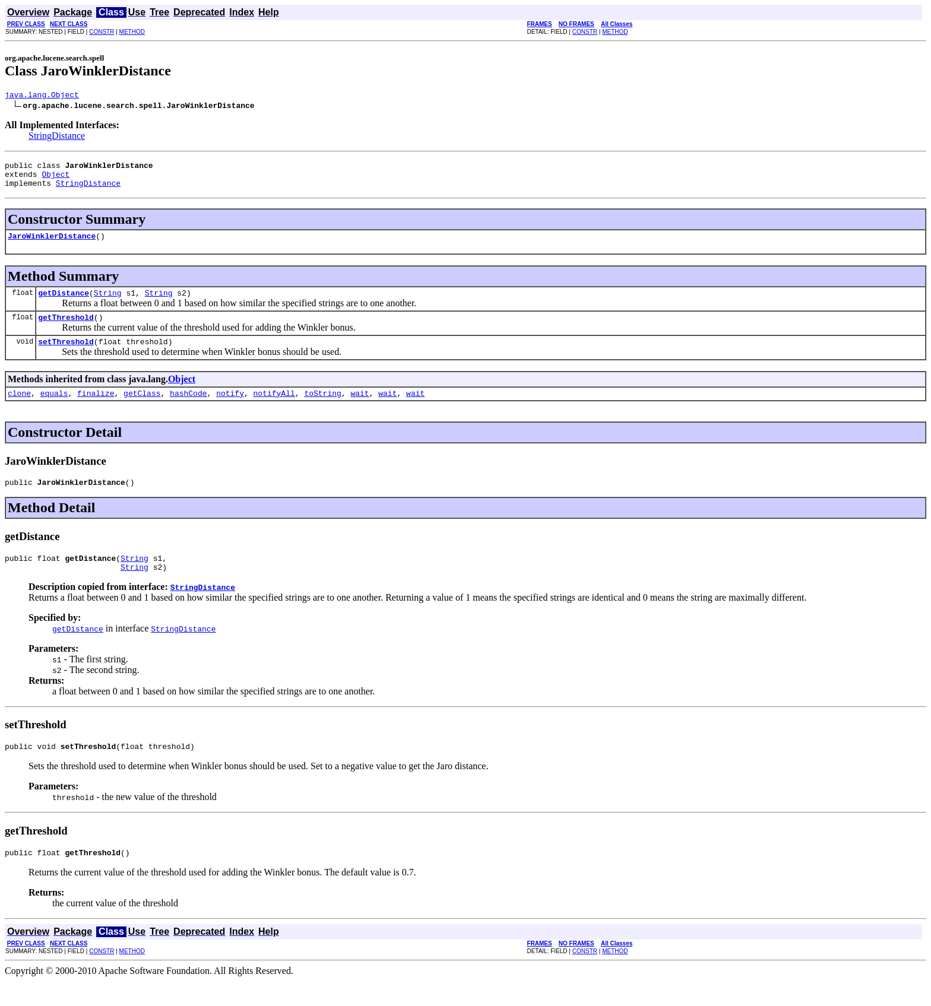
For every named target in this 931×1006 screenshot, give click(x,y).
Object (55, 179)
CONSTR (101, 31)
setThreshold (66, 355)
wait (359, 409)
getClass (142, 409)
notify (230, 409)
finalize (95, 409)
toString (322, 409)
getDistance (63, 303)
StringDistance (56, 137)
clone (19, 409)
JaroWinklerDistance (52, 244)
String (108, 303)
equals (54, 409)
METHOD (132, 31)
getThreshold (66, 329)
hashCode (188, 409)
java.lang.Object (42, 96)
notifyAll (274, 409)
